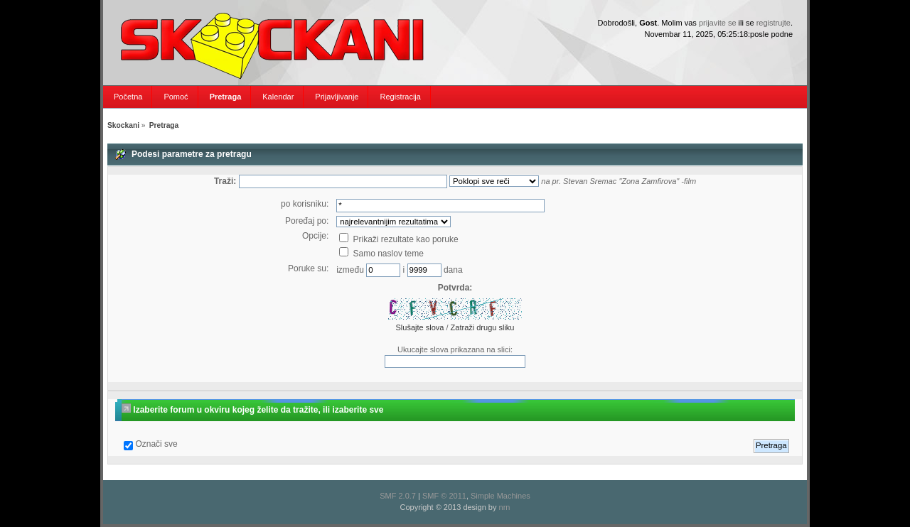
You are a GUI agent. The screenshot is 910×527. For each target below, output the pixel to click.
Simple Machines (500, 495)
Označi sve (156, 444)
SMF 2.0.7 (398, 495)
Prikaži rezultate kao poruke (398, 239)
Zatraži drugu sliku (483, 327)
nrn (504, 507)
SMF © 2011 (444, 495)
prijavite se (718, 22)
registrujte (773, 22)
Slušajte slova (420, 327)
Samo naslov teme (381, 254)
